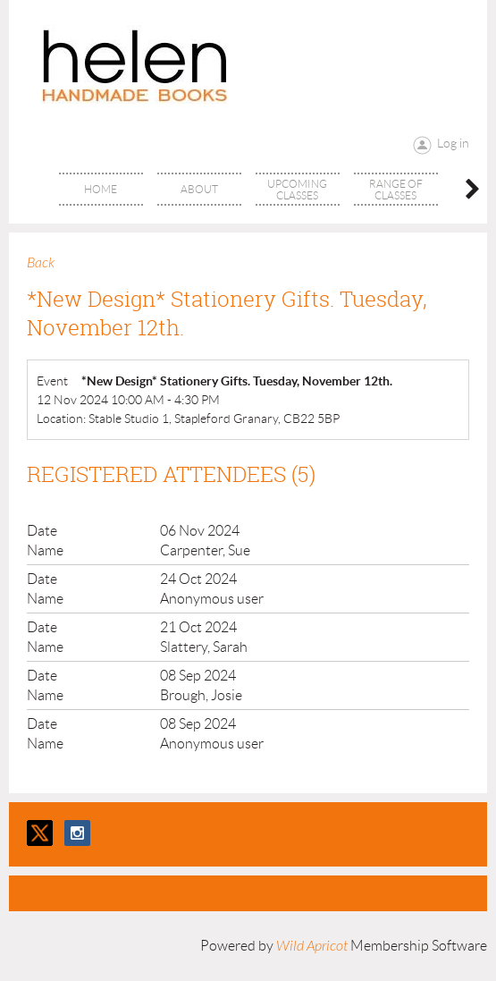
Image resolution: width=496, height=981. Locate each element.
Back (41, 263)
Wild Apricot (312, 946)
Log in (453, 143)
